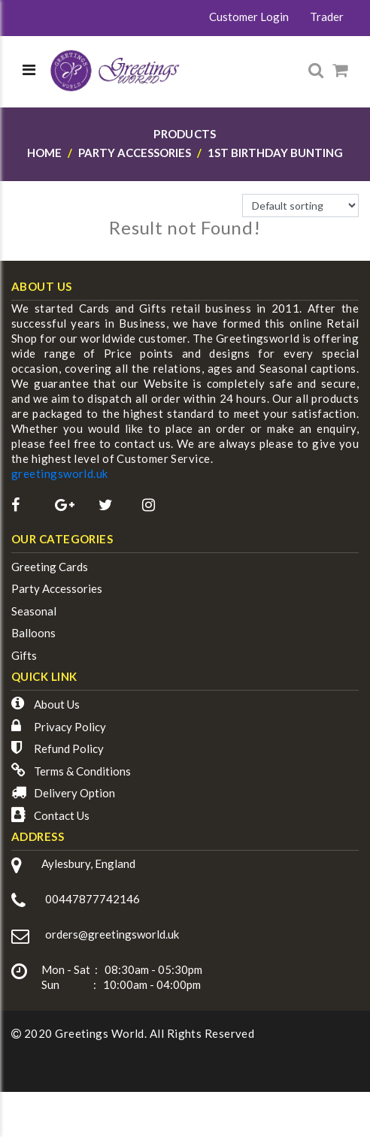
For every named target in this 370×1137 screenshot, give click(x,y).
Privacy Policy (70, 726)
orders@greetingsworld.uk (112, 934)
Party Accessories (56, 588)
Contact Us (61, 815)
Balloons (33, 633)
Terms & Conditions (82, 771)
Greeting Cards (49, 566)
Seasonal (33, 611)
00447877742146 (92, 899)
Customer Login (249, 16)
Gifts (24, 655)
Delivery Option (74, 793)
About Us (57, 704)
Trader (327, 16)
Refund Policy (69, 748)
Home (44, 152)
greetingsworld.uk (59, 473)
